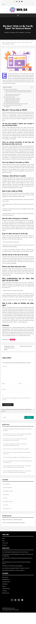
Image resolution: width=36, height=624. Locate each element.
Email (20, 383)
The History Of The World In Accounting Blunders (16, 449)
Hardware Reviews (8, 491)
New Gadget (6, 494)
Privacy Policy (5, 543)
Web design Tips (7, 508)
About (3, 540)
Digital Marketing (7, 487)
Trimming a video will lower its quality (12, 95)
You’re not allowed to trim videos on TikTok (13, 94)
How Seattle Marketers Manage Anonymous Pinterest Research (17, 429)
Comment (4, 366)
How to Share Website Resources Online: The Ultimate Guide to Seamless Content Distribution (17, 466)
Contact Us (4, 545)
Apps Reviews (6, 484)
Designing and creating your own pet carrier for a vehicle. (9, 348)
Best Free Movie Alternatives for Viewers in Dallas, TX (17, 457)
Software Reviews (8, 501)
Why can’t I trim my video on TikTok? (10, 89)
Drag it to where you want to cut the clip (12, 99)
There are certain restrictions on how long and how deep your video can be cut (19, 92)
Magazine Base (9, 609)
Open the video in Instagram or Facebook (13, 98)
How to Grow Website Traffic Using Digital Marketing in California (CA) (17, 461)
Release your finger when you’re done (12, 102)
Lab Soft (4, 522)
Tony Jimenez (28, 32)
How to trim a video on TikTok (9, 97)
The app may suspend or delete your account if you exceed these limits (18, 90)
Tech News (6, 505)
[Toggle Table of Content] (31, 87)
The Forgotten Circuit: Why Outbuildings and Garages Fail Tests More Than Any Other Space (17, 435)
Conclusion (8, 106)
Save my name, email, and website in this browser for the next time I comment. (16, 398)
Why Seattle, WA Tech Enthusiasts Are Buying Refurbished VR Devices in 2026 (15, 439)
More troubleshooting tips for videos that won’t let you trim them (16, 103)
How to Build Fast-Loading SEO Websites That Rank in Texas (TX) (17, 453)
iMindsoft (4, 519)
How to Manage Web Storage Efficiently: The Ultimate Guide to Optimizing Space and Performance (17, 471)
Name (3, 383)
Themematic (16, 609)
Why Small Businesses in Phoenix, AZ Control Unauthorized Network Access (15, 444)
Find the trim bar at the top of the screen (13, 101)
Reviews (12, 339)
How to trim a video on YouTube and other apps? (13, 105)
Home (3, 538)
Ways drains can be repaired (26, 346)
